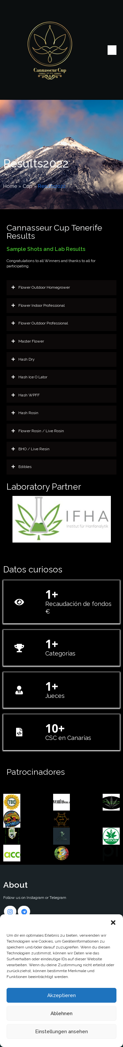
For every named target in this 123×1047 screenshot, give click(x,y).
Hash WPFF (25, 395)
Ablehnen (61, 1013)
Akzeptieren (61, 995)
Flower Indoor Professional (38, 305)
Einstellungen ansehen (61, 1032)
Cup (27, 186)
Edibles (21, 467)
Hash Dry (23, 359)
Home (10, 186)
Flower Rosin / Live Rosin (37, 431)
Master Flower (27, 341)
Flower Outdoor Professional (39, 323)
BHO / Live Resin (30, 449)
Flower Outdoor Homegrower (40, 287)
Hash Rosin (24, 413)
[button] (113, 922)
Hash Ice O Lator (29, 377)
